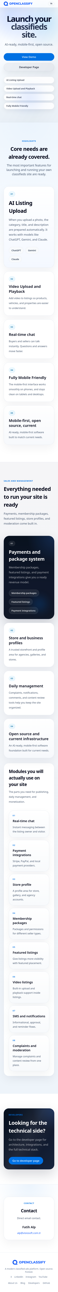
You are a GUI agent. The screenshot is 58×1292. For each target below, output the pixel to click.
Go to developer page (25, 1160)
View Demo (29, 57)
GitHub (46, 1282)
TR (51, 3)
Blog (23, 1282)
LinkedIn (18, 1276)
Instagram (31, 1276)
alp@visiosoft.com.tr (29, 1234)
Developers (34, 1282)
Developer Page (29, 67)
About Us (12, 1282)
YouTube (43, 1276)
